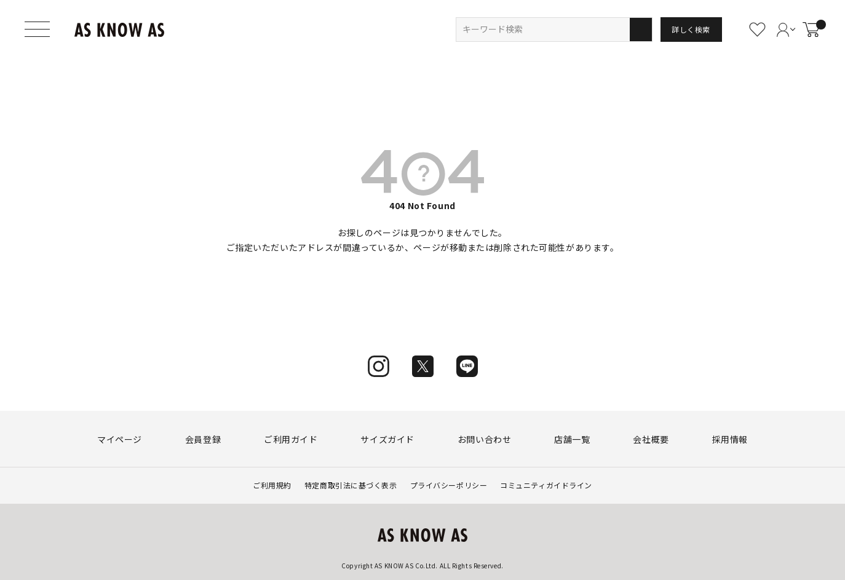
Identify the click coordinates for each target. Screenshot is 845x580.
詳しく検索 (691, 29)
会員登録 (203, 439)
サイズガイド (387, 439)
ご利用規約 (272, 485)
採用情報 (730, 439)
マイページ (119, 439)
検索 (640, 29)
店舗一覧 (572, 439)
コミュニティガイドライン (546, 485)
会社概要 (650, 439)
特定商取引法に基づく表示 (350, 485)
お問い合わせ (484, 439)
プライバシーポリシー (449, 485)
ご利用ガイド (290, 439)
